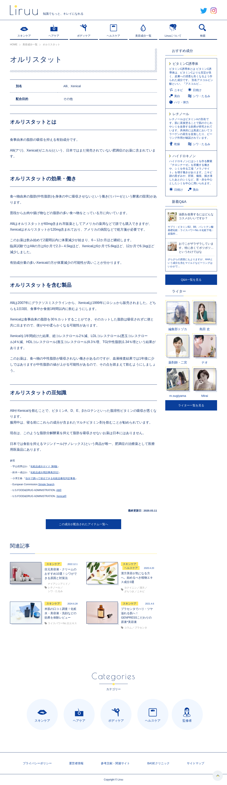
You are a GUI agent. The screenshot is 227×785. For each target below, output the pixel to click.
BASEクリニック (158, 763)
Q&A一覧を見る (191, 279)
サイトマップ (195, 763)
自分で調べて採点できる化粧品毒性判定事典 (50, 478)
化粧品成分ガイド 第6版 (43, 466)
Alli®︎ (59, 490)
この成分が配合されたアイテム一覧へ (83, 524)
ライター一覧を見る (191, 405)
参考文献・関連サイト (115, 763)
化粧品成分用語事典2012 (44, 472)
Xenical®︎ (61, 496)
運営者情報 (76, 763)
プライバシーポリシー (37, 763)
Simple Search (46, 484)
